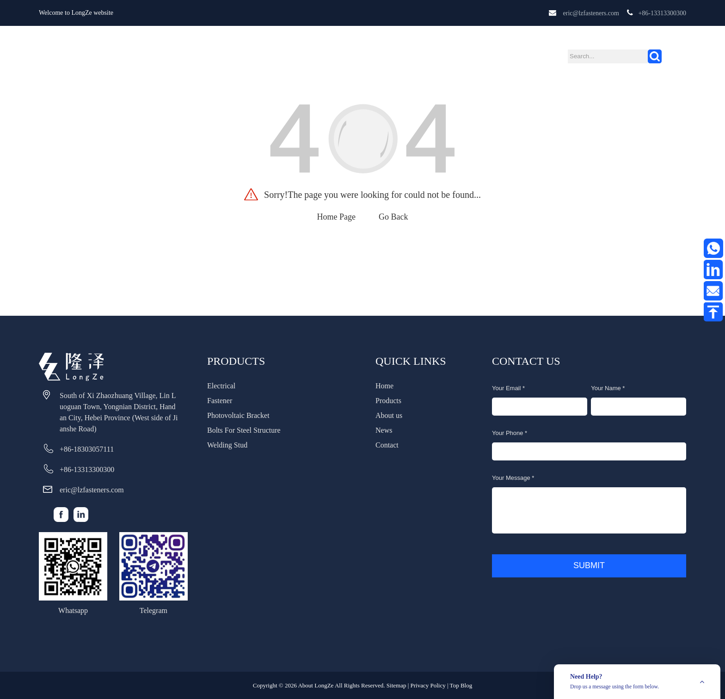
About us (342, 53)
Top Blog (461, 685)
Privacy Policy (428, 685)
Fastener (219, 401)
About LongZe (315, 685)
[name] (638, 407)
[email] (539, 407)
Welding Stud (227, 445)
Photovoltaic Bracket (238, 415)
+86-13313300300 (662, 13)
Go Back (393, 216)
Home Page (336, 216)
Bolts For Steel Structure (244, 430)
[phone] (589, 451)
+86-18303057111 (87, 449)
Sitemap (396, 685)
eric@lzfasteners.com (591, 13)
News (387, 53)
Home (237, 53)
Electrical (221, 386)
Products (286, 53)
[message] (589, 510)
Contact (431, 53)
